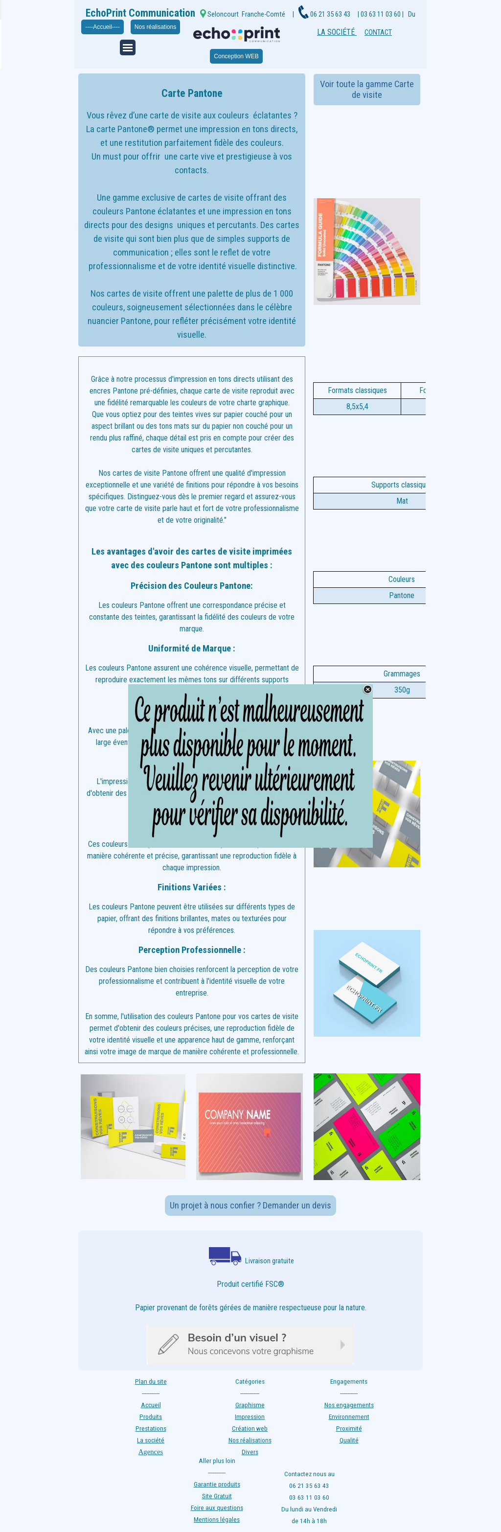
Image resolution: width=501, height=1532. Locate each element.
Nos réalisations (155, 26)
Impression (250, 1416)
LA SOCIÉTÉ (337, 32)
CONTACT (378, 32)
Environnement (349, 1416)
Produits (150, 1416)
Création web (250, 1428)
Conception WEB (236, 56)
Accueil (151, 1405)
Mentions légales (217, 1519)
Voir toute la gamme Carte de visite (367, 89)
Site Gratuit (217, 1496)
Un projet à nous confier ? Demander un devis (250, 1205)
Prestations (151, 1428)
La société (150, 1440)
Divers (250, 1452)
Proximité (349, 1428)
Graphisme (250, 1405)
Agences (150, 1452)
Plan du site (151, 1381)
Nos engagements (349, 1405)
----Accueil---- (102, 26)
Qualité (349, 1440)
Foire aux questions (217, 1507)
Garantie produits (217, 1484)
